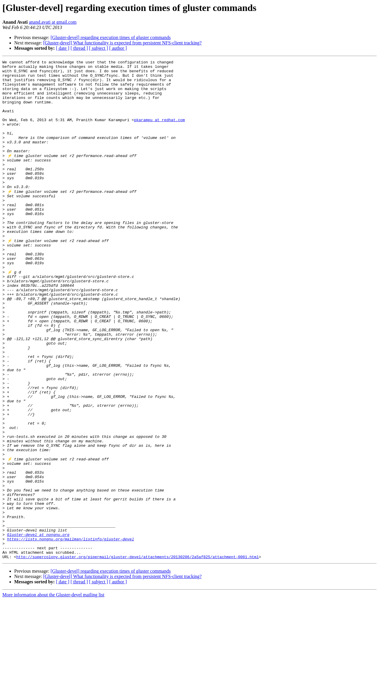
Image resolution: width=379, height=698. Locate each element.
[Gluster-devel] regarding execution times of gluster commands (111, 37)
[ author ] (118, 48)
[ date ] (62, 48)
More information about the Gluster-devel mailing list (53, 692)
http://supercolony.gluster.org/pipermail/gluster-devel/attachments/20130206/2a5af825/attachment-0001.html (137, 654)
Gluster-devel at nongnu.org (38, 628)
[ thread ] (79, 48)
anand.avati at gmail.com (53, 22)
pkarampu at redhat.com (159, 132)
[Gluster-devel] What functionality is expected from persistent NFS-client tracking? (122, 42)
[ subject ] (98, 48)
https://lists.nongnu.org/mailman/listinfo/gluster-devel (70, 633)
